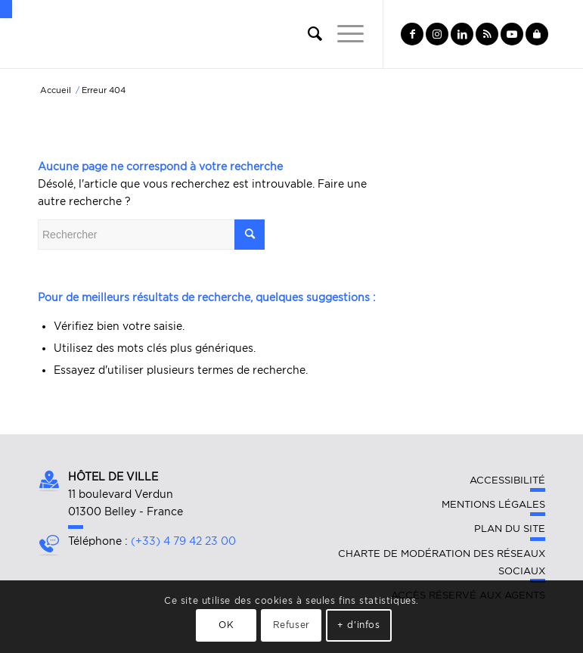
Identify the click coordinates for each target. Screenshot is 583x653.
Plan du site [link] (509, 528)
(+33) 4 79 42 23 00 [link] (183, 541)
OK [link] (226, 624)
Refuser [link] (291, 624)
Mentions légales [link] (493, 504)
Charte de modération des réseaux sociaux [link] (441, 562)
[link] (6, 9)
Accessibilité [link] (507, 480)
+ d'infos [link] (358, 624)
